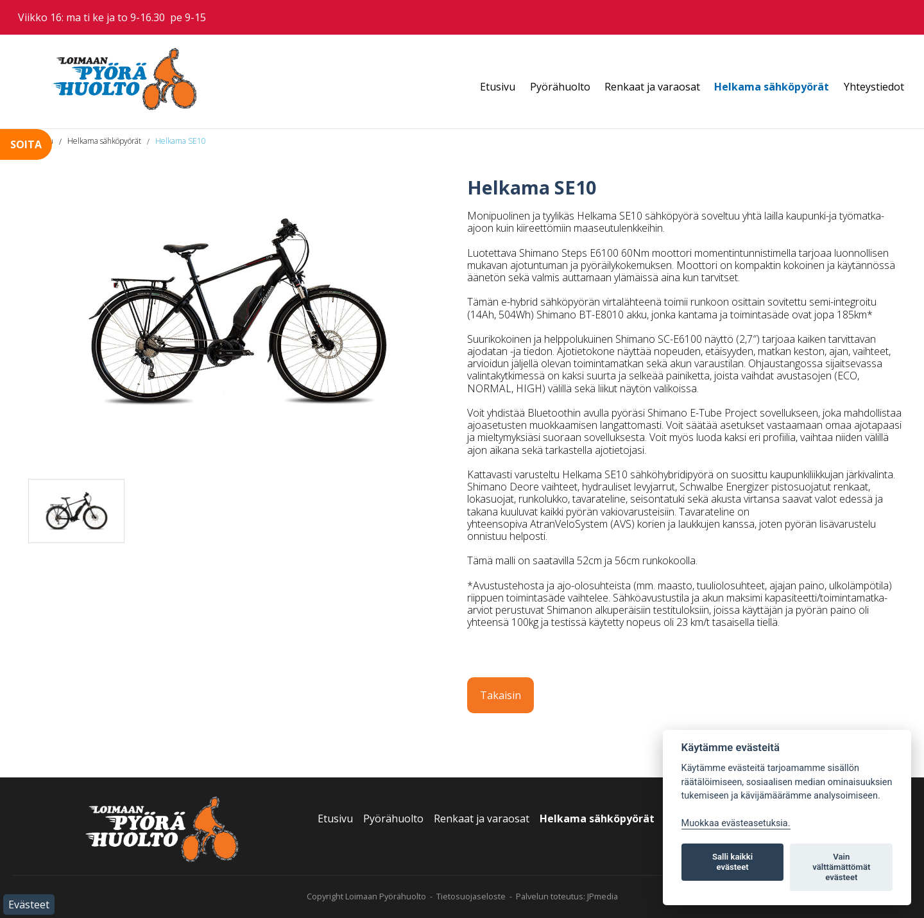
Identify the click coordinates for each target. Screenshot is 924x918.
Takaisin (500, 695)
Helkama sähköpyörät (771, 87)
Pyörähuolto (560, 87)
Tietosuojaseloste (471, 896)
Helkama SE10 (180, 140)
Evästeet (28, 904)
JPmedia (602, 896)
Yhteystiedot (874, 87)
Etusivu (497, 87)
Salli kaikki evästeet (732, 862)
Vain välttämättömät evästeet (841, 867)
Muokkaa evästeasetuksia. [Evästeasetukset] (736, 823)
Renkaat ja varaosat (652, 87)
